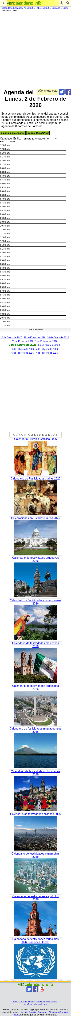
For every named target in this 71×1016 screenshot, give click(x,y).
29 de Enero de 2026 (35, 337)
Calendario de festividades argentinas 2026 (35, 687)
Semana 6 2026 (60, 8)
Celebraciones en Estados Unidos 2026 (35, 518)
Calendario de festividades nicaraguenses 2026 (35, 730)
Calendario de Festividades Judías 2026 (35, 478)
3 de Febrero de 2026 (49, 345)
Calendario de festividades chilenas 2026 (35, 814)
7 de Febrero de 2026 (47, 353)
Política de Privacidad (23, 1001)
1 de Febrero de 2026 (46, 341)
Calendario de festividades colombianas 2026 (35, 773)
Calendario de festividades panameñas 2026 (35, 855)
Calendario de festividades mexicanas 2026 (35, 645)
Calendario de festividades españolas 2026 (35, 898)
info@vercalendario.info (36, 1004)
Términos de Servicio (46, 1001)
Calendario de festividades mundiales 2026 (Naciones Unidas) (35, 941)
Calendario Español (11, 8)
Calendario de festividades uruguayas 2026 (35, 559)
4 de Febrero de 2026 (22, 349)
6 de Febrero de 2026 (22, 353)
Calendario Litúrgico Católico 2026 (35, 438)
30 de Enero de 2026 (58, 337)
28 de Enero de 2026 (11, 337)
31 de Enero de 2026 (23, 341)
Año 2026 (28, 8)
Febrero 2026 (42, 8)
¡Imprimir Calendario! (13, 133)
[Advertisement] (35, 49)
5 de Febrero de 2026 (47, 349)
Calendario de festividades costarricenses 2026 (35, 602)
